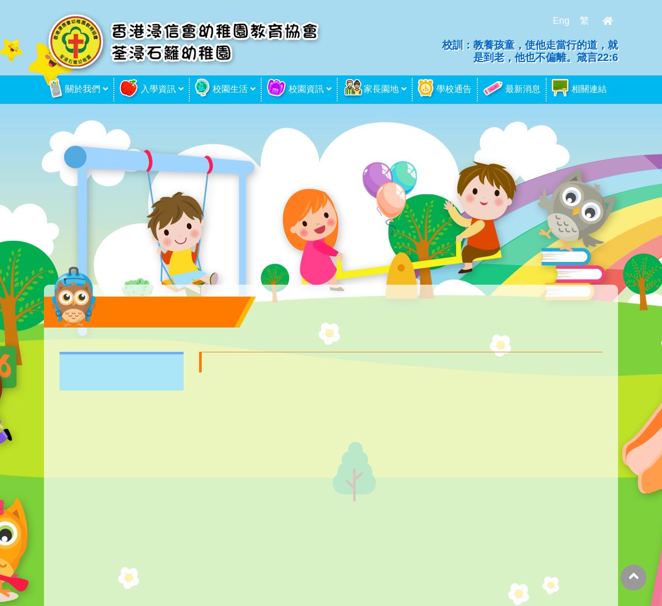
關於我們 (74, 89)
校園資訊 (295, 89)
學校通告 (445, 89)
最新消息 (511, 90)
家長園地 (371, 89)
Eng (561, 20)
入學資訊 (147, 89)
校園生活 (221, 89)
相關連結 (579, 89)
